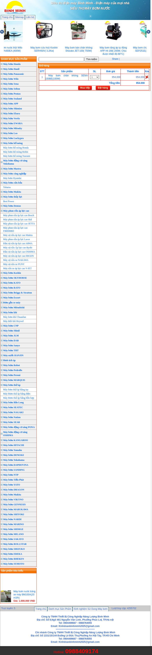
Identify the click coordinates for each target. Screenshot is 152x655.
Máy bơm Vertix (11, 118)
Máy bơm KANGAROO (15, 440)
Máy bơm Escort (11, 297)
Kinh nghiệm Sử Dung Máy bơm (90, 609)
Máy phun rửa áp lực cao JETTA (19, 223)
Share (115, 59)
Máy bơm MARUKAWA (15, 509)
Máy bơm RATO (11, 287)
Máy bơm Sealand (12, 98)
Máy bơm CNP (11, 325)
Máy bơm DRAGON (13, 489)
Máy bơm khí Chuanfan (14, 317)
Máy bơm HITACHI (13, 445)
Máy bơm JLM (11, 335)
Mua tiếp (85, 87)
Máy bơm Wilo (10, 79)
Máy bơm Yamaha (12, 450)
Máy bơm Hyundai (12, 178)
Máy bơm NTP (10, 474)
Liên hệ (30, 17)
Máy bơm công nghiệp (14, 173)
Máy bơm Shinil (11, 330)
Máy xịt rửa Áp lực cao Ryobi (17, 247)
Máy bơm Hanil (11, 69)
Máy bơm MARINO (13, 524)
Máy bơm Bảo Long (13, 402)
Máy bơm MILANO (13, 534)
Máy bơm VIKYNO (13, 499)
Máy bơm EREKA (12, 554)
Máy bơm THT (11, 350)
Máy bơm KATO (11, 282)
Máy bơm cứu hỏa (12, 182)
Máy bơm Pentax (12, 93)
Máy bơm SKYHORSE (15, 277)
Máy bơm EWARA (13, 123)
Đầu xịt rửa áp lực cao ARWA (17, 243)
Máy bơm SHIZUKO (14, 549)
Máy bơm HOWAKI (13, 455)
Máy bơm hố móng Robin (15, 151)
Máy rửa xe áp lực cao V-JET (17, 268)
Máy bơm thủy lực (12, 196)
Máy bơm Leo (10, 133)
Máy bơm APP (10, 103)
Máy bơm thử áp (11, 385)
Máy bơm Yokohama (13, 460)
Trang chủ (7, 17)
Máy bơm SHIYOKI (13, 514)
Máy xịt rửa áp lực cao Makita (17, 235)
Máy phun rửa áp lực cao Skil (17, 219)
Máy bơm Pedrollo (12, 370)
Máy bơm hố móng (13, 143)
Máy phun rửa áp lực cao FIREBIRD (15, 229)
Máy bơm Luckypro (13, 138)
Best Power (8, 201)
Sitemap (19, 17)
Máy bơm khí (10, 312)
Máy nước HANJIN (13, 355)
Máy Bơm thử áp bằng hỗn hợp (18, 398)
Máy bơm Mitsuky (12, 128)
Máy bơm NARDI (12, 519)
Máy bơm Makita (12, 191)
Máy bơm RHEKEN (13, 559)
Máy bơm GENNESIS (14, 504)
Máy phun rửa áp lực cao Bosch (18, 215)
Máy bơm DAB (11, 340)
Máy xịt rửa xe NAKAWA (15, 260)
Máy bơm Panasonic (13, 74)
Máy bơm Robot (11, 365)
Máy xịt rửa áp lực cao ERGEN (18, 256)
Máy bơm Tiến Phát (13, 479)
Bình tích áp (9, 360)
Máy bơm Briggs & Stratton (17, 292)
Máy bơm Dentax (12, 205)
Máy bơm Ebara (11, 113)
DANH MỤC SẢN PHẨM (14, 59)
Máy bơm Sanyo (11, 345)
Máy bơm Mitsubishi (14, 307)
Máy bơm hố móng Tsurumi (16, 156)
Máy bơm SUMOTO (13, 563)
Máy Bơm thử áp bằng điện (16, 393)
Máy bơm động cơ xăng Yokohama (15, 162)
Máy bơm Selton (11, 88)
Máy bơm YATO (11, 484)
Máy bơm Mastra (12, 168)
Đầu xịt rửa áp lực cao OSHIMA (19, 251)
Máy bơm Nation (12, 417)
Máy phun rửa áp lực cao (16, 210)
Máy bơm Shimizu (12, 108)
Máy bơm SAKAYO (13, 539)
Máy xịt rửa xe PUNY (14, 264)
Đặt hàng (103, 87)
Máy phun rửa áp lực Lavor (16, 239)
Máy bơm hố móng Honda (16, 147)
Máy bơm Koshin (12, 273)
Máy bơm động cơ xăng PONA (19, 427)
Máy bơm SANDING (14, 470)
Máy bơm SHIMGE (13, 529)
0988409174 (81, 651)
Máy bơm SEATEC (13, 407)
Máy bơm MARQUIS (14, 380)
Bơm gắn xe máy (11, 302)
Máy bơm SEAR (11, 422)
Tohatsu (7, 187)
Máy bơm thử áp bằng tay (15, 389)
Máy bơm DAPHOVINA (15, 465)
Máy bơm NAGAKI (13, 412)
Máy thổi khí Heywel (13, 321)
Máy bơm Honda (12, 64)
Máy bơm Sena (11, 83)
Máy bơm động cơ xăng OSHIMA (15, 434)
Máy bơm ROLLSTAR (15, 544)
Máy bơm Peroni (11, 375)
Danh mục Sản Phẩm (59, 609)
